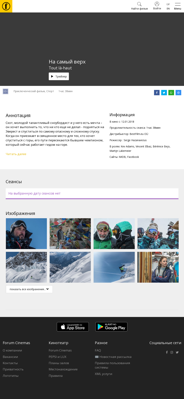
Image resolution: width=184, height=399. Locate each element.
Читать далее (16, 154)
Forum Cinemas (60, 350)
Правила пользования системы (112, 365)
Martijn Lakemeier (120, 151)
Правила (56, 375)
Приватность (13, 369)
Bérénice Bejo (161, 146)
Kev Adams (127, 146)
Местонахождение (63, 369)
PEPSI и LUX (57, 357)
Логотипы (11, 375)
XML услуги (103, 374)
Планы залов (59, 363)
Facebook (133, 157)
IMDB (122, 157)
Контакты (10, 363)
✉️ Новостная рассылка (113, 357)
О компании (12, 350)
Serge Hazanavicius (135, 140)
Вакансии (10, 357)
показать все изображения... (29, 289)
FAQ (98, 350)
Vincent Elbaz (143, 146)
